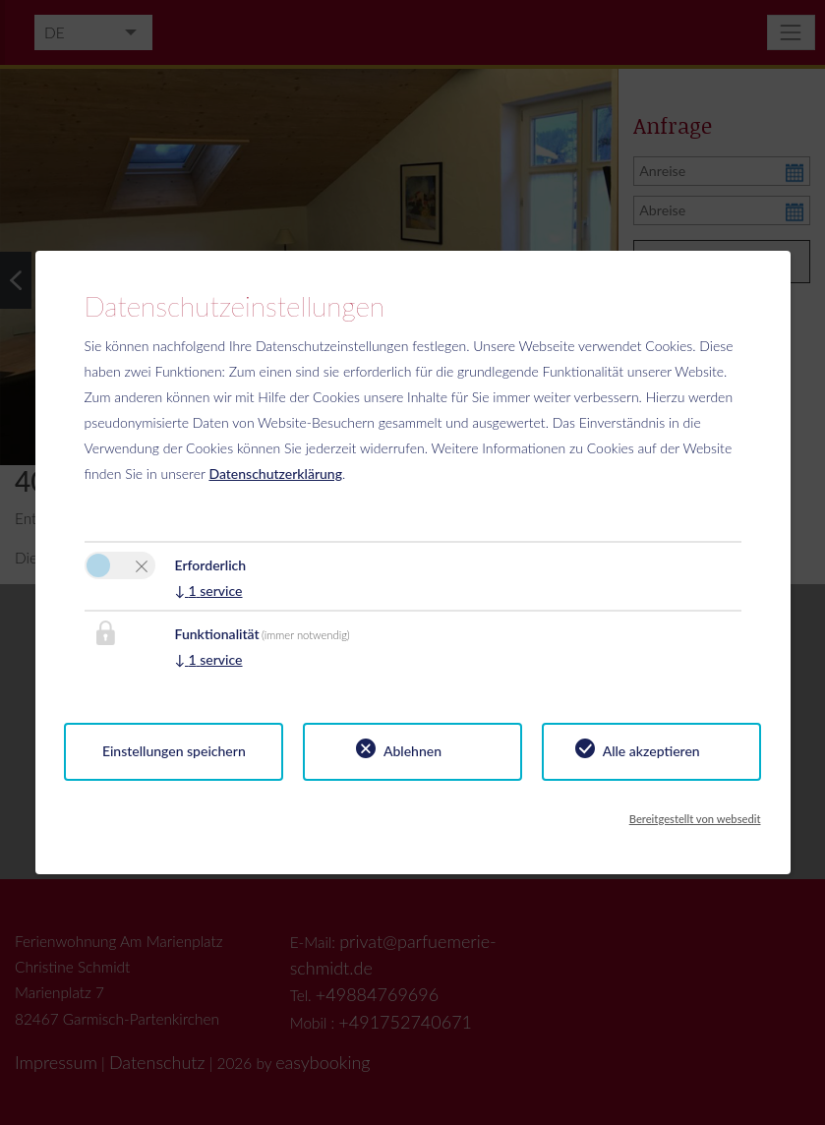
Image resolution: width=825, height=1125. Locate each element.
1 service (209, 590)
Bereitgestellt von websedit (695, 818)
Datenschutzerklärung (275, 473)
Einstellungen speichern (174, 750)
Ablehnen (412, 750)
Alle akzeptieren (651, 750)
